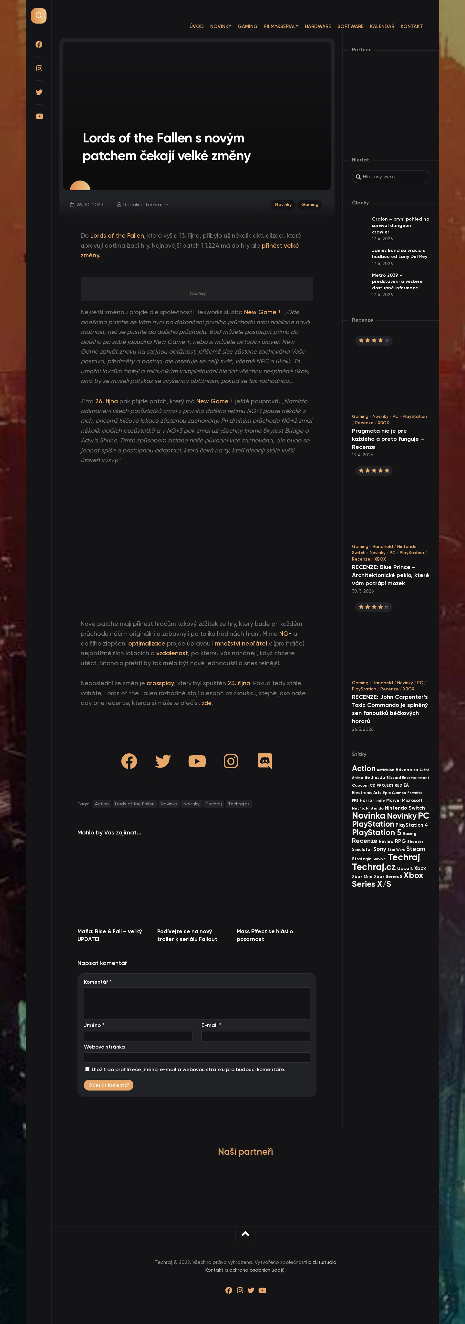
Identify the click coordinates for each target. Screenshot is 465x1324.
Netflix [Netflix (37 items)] (358, 808)
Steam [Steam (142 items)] (415, 849)
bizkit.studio (322, 1262)
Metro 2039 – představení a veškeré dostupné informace (397, 282)
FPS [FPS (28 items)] (355, 801)
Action (102, 803)
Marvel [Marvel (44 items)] (393, 800)
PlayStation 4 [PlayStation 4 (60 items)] (412, 825)
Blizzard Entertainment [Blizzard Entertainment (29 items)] (408, 777)
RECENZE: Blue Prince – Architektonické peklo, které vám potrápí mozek (390, 575)
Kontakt (399, 26)
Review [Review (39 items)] (386, 841)
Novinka (169, 803)
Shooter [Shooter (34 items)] (415, 841)
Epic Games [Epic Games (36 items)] (394, 792)
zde (207, 703)
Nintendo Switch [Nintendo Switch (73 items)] (405, 808)
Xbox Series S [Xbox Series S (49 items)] (388, 876)
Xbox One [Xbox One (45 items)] (362, 876)
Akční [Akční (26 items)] (424, 770)
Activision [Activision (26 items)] (385, 770)
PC (395, 416)
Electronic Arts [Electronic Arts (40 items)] (366, 792)
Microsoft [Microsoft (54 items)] (412, 800)
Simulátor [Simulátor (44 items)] (362, 849)
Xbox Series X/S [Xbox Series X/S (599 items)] (387, 879)
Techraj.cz (239, 803)
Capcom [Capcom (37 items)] (360, 785)
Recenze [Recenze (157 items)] (364, 840)
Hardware (305, 26)
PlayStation (415, 416)
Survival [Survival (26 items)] (380, 859)
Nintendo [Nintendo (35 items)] (375, 808)
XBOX (383, 422)
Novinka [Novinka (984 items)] (369, 815)
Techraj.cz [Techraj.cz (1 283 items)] (374, 867)
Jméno (94, 1025)
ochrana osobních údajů (256, 1270)
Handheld (383, 546)
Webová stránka (104, 1047)
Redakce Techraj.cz (145, 204)
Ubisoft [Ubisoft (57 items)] (405, 868)
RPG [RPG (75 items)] (400, 841)
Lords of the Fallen (135, 803)
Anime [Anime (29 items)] (357, 777)
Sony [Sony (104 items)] (379, 849)
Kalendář (369, 26)
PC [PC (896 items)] (423, 815)
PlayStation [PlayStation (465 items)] (373, 824)
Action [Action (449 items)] (364, 768)
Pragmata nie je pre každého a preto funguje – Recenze (388, 438)
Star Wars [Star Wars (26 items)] (396, 850)
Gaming (235, 26)
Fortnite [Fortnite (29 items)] (415, 793)
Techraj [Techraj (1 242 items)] (404, 857)
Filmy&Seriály (268, 26)
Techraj (214, 803)
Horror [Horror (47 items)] (367, 800)
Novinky (207, 26)
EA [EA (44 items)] (406, 785)
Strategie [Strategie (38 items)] (361, 858)
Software (338, 26)
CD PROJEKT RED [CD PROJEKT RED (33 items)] (386, 785)
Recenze (364, 422)
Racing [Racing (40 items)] (409, 833)
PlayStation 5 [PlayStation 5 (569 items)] (376, 832)
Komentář (98, 982)
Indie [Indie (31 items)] (380, 800)
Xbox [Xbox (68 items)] (420, 868)
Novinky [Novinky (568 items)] (402, 816)
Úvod (184, 26)
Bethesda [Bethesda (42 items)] (375, 777)
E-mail (211, 1025)
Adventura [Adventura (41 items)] (407, 769)
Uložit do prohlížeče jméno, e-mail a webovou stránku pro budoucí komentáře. (188, 1069)
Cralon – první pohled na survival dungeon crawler (400, 225)
